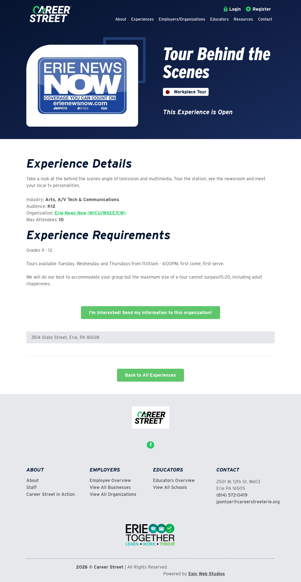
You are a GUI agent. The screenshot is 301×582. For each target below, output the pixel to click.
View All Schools (170, 487)
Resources (243, 19)
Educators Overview (174, 480)
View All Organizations (113, 494)
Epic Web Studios (206, 573)
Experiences (142, 19)
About (120, 19)
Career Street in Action (50, 494)
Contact (265, 19)
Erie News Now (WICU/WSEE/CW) (90, 213)
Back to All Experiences (150, 375)
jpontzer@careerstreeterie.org (248, 501)
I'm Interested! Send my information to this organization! (150, 312)
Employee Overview (110, 480)
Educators (219, 19)
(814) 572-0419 (231, 495)
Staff (31, 487)
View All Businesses (110, 487)
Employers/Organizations (182, 19)
